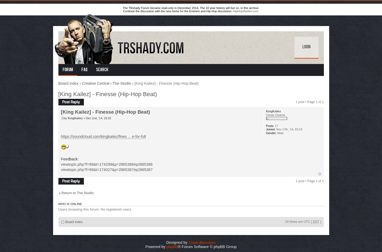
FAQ (84, 70)
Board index (68, 83)
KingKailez (75, 118)
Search (102, 70)
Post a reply (71, 102)
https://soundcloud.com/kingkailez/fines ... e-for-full (103, 136)
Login (306, 47)
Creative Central (95, 83)
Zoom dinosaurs (202, 242)
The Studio (122, 83)
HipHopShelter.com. (246, 11)
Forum (68, 70)
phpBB (172, 247)
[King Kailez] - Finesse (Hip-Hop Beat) (107, 94)
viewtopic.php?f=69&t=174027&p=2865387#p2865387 (107, 170)
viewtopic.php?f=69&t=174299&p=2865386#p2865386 (107, 164)
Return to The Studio (78, 193)
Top (319, 174)
